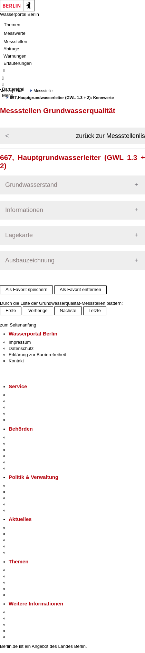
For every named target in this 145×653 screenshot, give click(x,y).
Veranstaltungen (25, 540)
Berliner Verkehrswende (32, 576)
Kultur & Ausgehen (27, 612)
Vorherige (38, 310)
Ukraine (16, 546)
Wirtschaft (19, 624)
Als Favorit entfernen (80, 289)
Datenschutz (21, 348)
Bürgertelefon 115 (26, 407)
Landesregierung (25, 485)
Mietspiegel (20, 588)
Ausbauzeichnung (30, 260)
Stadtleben (19, 630)
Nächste (68, 310)
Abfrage (11, 48)
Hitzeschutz (20, 552)
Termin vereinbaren (28, 401)
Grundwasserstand (31, 184)
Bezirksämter (22, 449)
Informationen (24, 210)
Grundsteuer (21, 594)
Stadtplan (18, 637)
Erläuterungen (17, 63)
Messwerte (15, 33)
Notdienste (19, 413)
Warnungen (15, 56)
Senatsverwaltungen (29, 443)
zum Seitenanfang (18, 325)
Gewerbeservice (25, 419)
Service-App (21, 395)
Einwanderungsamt (28, 468)
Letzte (95, 310)
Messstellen (15, 41)
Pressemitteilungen (28, 527)
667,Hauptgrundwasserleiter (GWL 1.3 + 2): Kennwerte (62, 97)
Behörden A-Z (22, 437)
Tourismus (19, 618)
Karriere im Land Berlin (32, 491)
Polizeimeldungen (26, 533)
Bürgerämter (21, 456)
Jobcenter (18, 462)
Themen (12, 24)
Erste (11, 310)
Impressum (20, 342)
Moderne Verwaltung (29, 582)
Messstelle (42, 90)
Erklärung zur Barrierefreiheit (37, 354)
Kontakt (16, 360)
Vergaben (18, 510)
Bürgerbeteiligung (26, 498)
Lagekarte (19, 235)
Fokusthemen (22, 570)
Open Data (19, 504)
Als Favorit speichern (26, 289)
